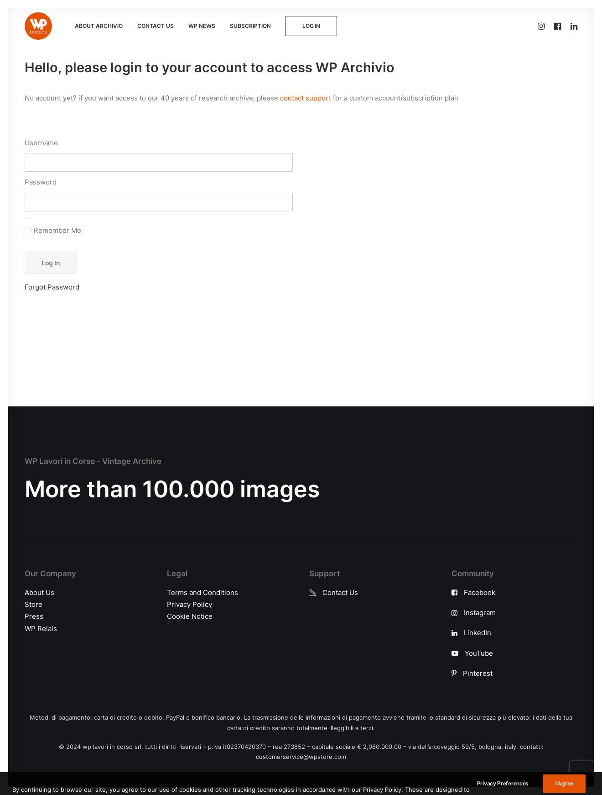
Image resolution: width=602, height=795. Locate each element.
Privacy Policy (189, 604)
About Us (39, 592)
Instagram (480, 612)
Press (34, 616)
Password (41, 182)
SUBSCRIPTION (250, 25)
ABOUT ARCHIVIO (99, 25)
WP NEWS (201, 25)
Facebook (479, 592)
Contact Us (340, 592)
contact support (305, 98)
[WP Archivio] (38, 26)
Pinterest (478, 673)
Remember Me (53, 230)
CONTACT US (155, 25)
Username (41, 142)
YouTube (479, 653)
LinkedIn (477, 632)
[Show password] (27, 218)
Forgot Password (52, 287)
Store (33, 604)
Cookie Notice (190, 616)
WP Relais (41, 628)
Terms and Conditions (202, 592)
